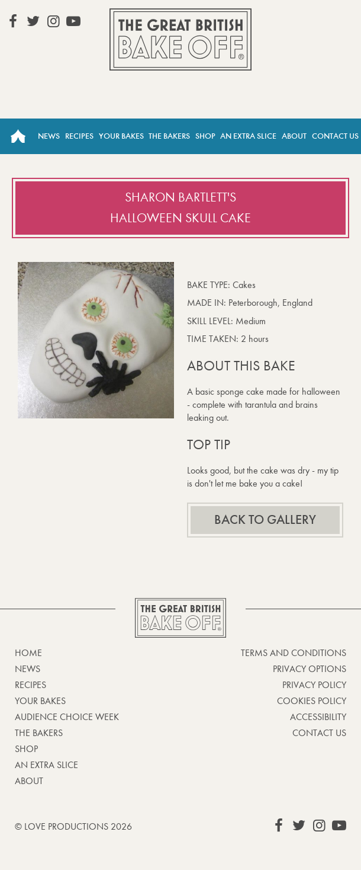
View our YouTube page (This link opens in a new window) (73, 21)
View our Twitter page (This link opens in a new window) (33, 21)
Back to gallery (265, 519)
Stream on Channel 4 (302, 20)
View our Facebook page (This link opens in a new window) (13, 21)
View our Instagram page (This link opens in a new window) (53, 21)
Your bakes (40, 700)
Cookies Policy (311, 700)
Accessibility (318, 716)
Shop (205, 136)
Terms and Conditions (293, 652)
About (294, 136)
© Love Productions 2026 (73, 826)
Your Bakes (121, 136)
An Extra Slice (248, 136)
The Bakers (169, 136)
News (49, 136)
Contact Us (335, 136)
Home (18, 136)
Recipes (79, 136)
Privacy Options (309, 668)
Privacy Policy (314, 684)
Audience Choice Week (67, 716)
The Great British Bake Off (180, 39)
